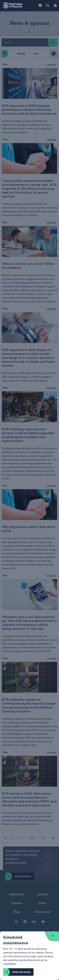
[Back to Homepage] (15, 6)
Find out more (16, 972)
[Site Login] (40, 5)
